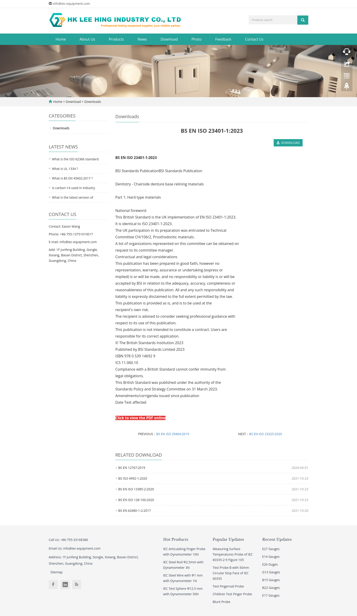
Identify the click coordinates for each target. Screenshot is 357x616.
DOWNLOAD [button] (288, 142)
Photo (196, 39)
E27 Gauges (271, 549)
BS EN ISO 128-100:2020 (136, 500)
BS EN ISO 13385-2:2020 (136, 489)
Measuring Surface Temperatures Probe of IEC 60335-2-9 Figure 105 (233, 554)
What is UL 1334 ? (65, 168)
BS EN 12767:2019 (131, 467)
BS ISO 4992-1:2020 (132, 478)
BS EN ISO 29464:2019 (172, 434)
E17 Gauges (271, 595)
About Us (87, 39)
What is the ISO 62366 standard (75, 159)
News (142, 39)
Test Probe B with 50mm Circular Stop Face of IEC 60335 (231, 573)
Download (169, 39)
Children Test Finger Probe (232, 594)
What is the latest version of (72, 197)
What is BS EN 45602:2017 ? (72, 178)
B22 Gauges (271, 587)
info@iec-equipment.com (71, 3)
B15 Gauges (271, 580)
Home (61, 39)
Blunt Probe (221, 602)
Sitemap (56, 572)
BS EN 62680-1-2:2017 (134, 510)
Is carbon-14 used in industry (73, 188)
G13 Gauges (271, 572)
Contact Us (254, 39)
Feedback (223, 39)
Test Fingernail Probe (228, 586)
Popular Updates (228, 539)
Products (116, 39)
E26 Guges (270, 564)
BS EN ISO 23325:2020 (265, 434)
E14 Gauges (271, 556)
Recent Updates (277, 539)
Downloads (92, 101)
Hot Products (175, 539)
